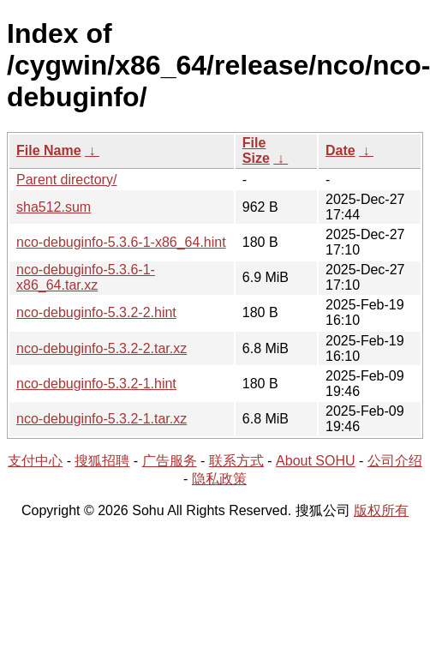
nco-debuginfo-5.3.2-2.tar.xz (101, 348)
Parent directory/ (66, 179)
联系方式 (236, 460)
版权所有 (381, 510)
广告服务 (169, 460)
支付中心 (35, 460)
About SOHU (315, 460)
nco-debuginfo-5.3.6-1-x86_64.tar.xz (85, 277)
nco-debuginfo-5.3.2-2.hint (96, 312)
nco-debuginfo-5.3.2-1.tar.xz (101, 418)
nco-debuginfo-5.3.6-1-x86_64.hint (121, 242)
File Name (48, 150)
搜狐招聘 (102, 460)
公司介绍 (394, 460)
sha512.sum (53, 207)
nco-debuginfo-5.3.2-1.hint (96, 383)
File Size (256, 150)
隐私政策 (219, 478)
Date (340, 150)
